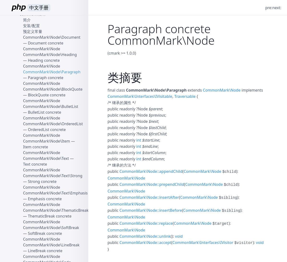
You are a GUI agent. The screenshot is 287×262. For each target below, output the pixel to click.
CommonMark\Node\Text (46, 158)
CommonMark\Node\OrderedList (53, 123)
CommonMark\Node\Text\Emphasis (55, 193)
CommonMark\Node (221, 90)
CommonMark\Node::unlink (145, 236)
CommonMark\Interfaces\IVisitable (140, 96)
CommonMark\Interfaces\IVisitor (202, 242)
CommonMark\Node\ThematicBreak (56, 210)
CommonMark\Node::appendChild (151, 171)
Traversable (185, 96)
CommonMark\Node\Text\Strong (52, 175)
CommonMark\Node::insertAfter (149, 197)
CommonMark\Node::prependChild (152, 184)
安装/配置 (31, 25)
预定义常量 (32, 31)
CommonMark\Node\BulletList (50, 106)
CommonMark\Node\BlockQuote (53, 89)
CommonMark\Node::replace (146, 223)
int (138, 140)
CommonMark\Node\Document (51, 37)
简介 (27, 20)
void (179, 236)
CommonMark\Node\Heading (50, 54)
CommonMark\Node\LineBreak (51, 245)
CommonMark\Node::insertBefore (151, 210)
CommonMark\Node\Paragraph (51, 72)
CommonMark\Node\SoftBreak (51, 227)
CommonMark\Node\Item (46, 141)
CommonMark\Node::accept (145, 242)
